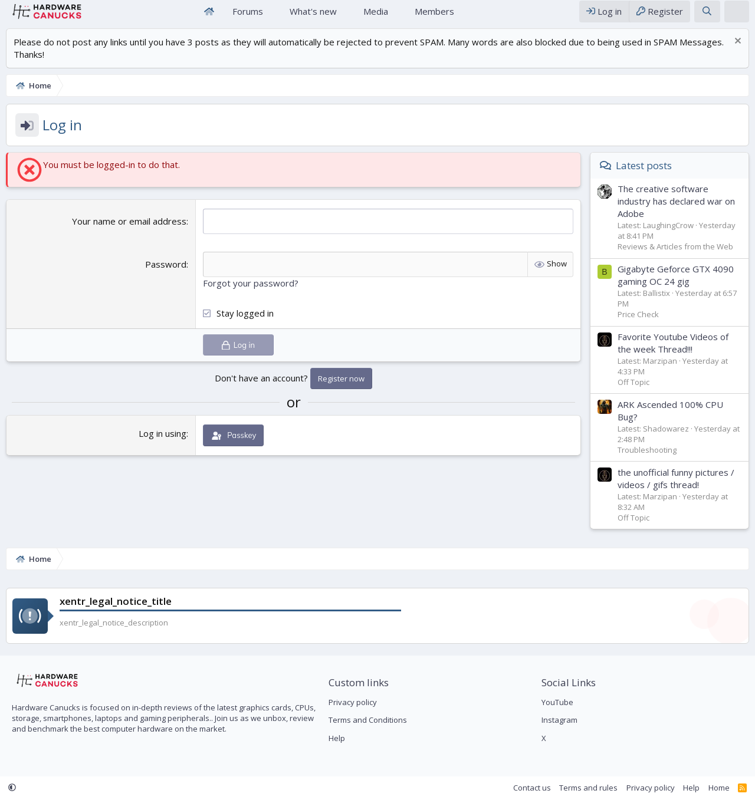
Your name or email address (129, 232)
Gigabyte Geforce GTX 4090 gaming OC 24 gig (676, 286)
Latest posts (644, 176)
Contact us (532, 787)
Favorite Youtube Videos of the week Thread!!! (673, 354)
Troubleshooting (647, 461)
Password (165, 275)
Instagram (559, 720)
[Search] (707, 17)
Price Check (638, 325)
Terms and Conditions (368, 720)
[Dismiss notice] (736, 53)
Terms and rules (588, 787)
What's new (313, 16)
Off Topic (633, 393)
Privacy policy (353, 702)
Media (375, 16)
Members (434, 16)
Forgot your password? (250, 294)
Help (337, 738)
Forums (247, 16)
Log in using (162, 444)
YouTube (557, 702)
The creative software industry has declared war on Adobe (676, 212)
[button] (272, 17)
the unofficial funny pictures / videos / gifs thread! (676, 490)
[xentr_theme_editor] (736, 17)
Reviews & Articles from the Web (675, 257)
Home (209, 17)
